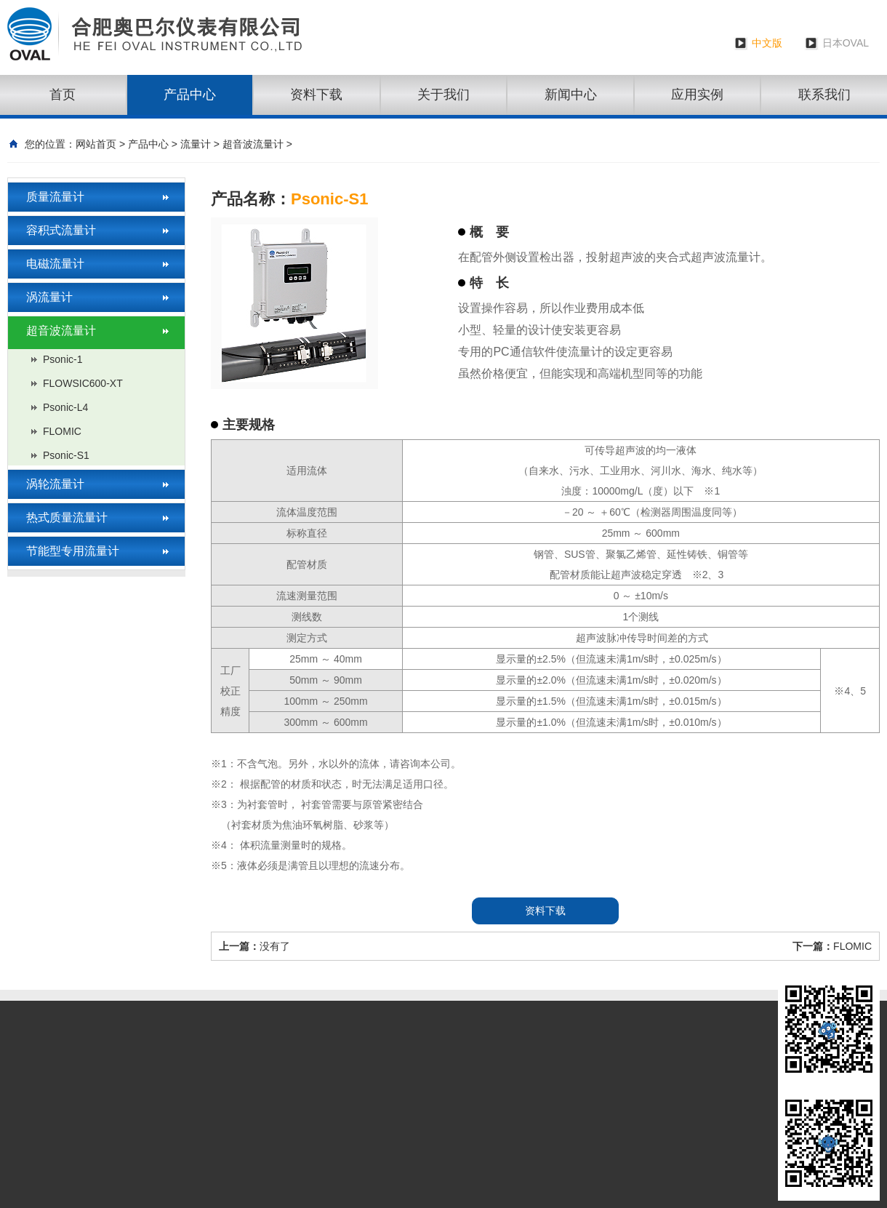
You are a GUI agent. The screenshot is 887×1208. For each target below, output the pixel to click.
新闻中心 (571, 94)
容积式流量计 (61, 230)
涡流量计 (49, 297)
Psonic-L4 (65, 407)
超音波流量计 (253, 144)
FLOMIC (62, 431)
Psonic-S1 (66, 455)
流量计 (195, 144)
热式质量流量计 (67, 517)
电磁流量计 (55, 263)
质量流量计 (55, 197)
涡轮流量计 (55, 484)
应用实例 (697, 94)
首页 (62, 94)
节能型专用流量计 (72, 551)
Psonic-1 (62, 359)
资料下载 (316, 94)
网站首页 (96, 144)
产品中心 (190, 94)
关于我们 (443, 94)
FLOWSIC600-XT (83, 383)
